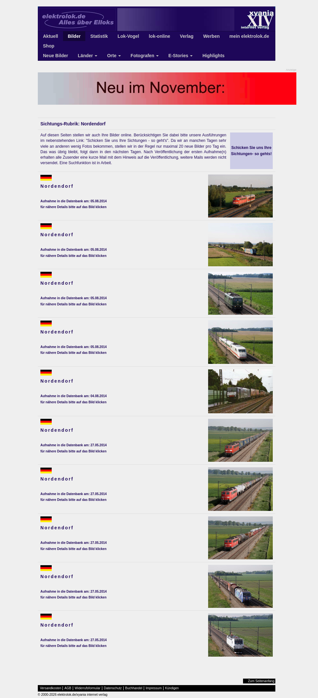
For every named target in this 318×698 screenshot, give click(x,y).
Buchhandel (133, 688)
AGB (67, 688)
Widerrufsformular (87, 688)
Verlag (187, 36)
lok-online (159, 36)
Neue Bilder (55, 55)
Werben (211, 36)
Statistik (99, 36)
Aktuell (50, 36)
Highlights (213, 55)
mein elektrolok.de (249, 36)
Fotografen (145, 55)
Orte (114, 55)
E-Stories (180, 55)
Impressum (154, 688)
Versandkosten (50, 688)
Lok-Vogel (128, 36)
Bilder (74, 36)
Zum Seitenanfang (261, 681)
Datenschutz (113, 688)
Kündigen (172, 688)
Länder (88, 55)
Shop (48, 45)
